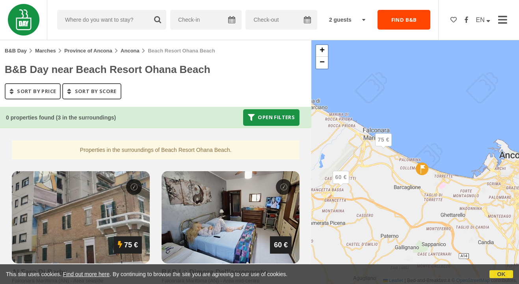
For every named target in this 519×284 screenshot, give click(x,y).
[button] (340, 183)
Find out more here (86, 274)
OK (501, 274)
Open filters (271, 117)
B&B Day (16, 51)
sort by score (91, 91)
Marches (45, 51)
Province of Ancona (88, 51)
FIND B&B (404, 19)
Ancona (130, 51)
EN (483, 20)
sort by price (32, 91)
